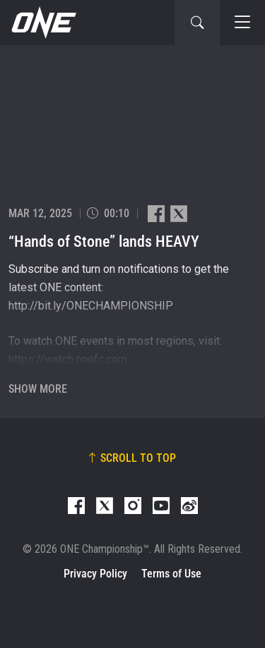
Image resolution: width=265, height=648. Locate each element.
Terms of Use (171, 573)
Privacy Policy (95, 573)
